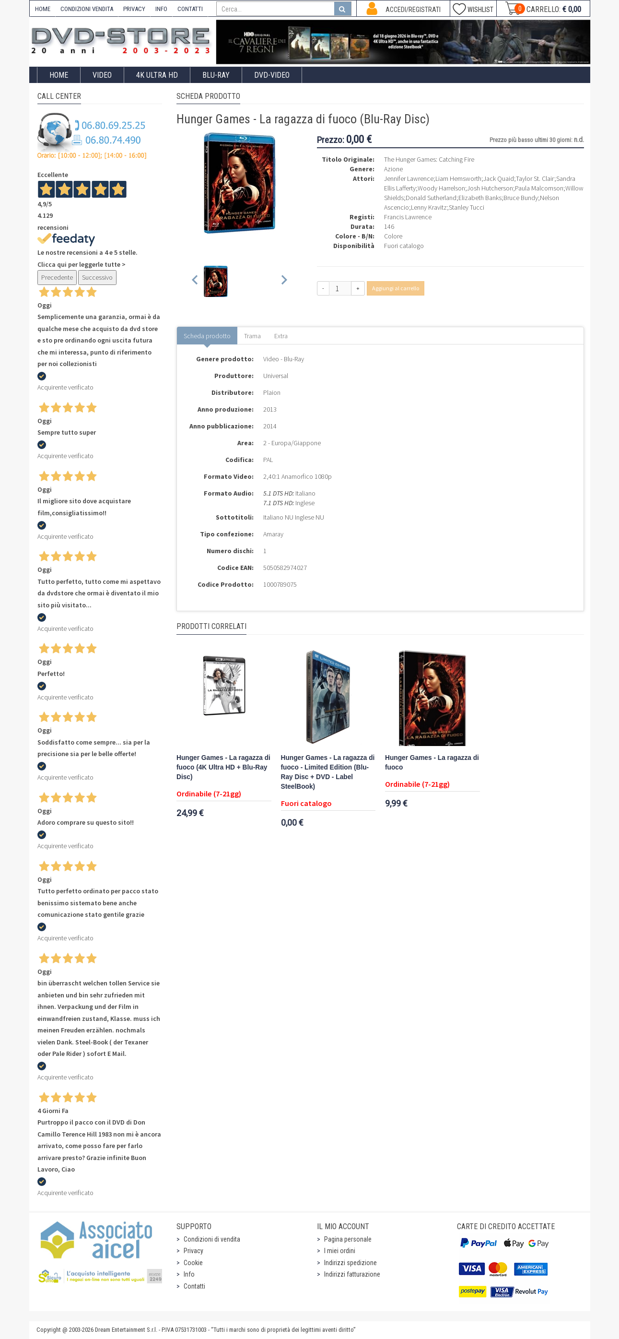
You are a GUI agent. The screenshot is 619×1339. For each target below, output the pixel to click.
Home (58, 75)
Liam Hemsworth (458, 178)
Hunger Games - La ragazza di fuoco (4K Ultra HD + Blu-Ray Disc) (223, 767)
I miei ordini (339, 1251)
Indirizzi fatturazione (352, 1274)
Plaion (271, 392)
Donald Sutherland (431, 197)
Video (102, 75)
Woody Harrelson (441, 188)
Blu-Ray (216, 75)
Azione (393, 169)
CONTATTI (190, 8)
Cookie (193, 1263)
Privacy (193, 1251)
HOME (42, 8)
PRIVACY (134, 8)
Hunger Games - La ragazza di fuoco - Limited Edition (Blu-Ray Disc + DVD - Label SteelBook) (328, 772)
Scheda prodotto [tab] (207, 336)
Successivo (97, 277)
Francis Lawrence (408, 217)
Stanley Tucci (466, 207)
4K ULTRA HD (157, 75)
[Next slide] (284, 281)
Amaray (273, 534)
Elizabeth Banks (480, 197)
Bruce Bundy (520, 197)
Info (189, 1274)
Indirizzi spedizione (350, 1263)
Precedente (57, 277)
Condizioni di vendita (212, 1239)
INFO (161, 8)
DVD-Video (272, 75)
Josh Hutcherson (490, 188)
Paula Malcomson (539, 188)
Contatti (194, 1286)
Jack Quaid (498, 178)
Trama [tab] (252, 336)
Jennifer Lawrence (408, 178)
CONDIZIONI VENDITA (86, 8)
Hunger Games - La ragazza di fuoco (432, 762)
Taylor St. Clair (535, 178)
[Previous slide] (195, 281)
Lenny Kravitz (429, 207)
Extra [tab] (281, 336)
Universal (275, 375)
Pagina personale (348, 1239)
